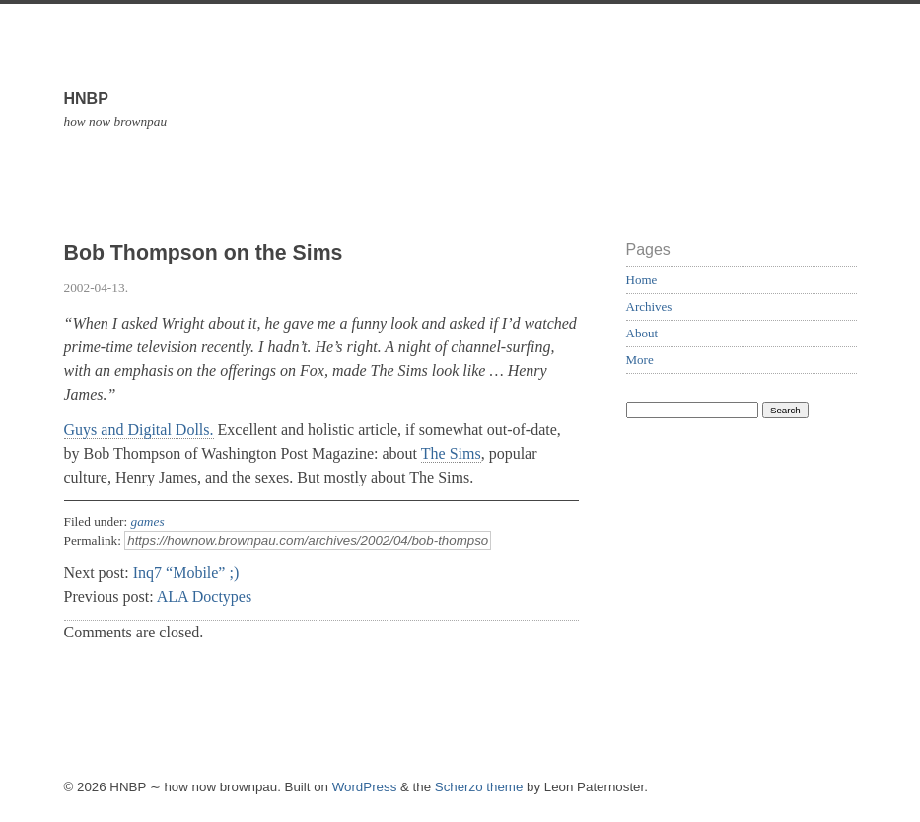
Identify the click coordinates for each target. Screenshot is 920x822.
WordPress (364, 787)
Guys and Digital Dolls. (139, 429)
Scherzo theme (479, 787)
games (148, 521)
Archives (649, 306)
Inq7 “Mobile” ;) (186, 572)
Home (642, 279)
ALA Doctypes (204, 596)
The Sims (451, 453)
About (642, 333)
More (640, 359)
